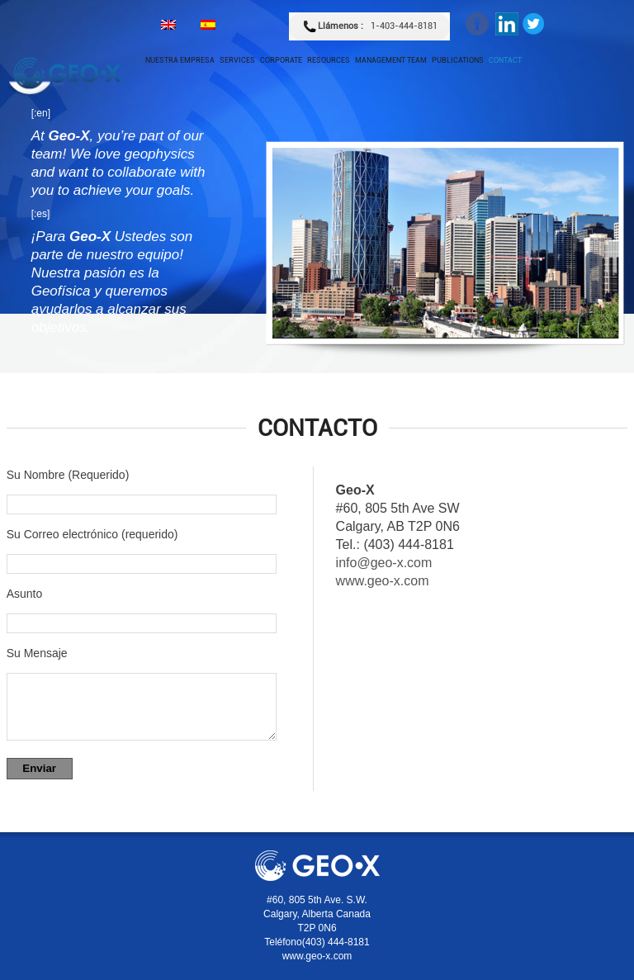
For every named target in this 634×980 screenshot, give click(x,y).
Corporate (281, 60)
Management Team (391, 60)
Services (237, 60)
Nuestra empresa (180, 60)
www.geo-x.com (382, 581)
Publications (458, 60)
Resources (328, 60)
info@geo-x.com (384, 563)
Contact (505, 60)
